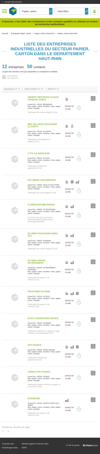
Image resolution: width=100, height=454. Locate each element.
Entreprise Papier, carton (21, 33)
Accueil (5, 33)
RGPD (24, 448)
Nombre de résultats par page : (16, 427)
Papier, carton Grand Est (44, 33)
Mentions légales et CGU (31, 444)
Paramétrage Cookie (9, 448)
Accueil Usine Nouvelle (12, 2)
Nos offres (44, 444)
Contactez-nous (8, 444)
